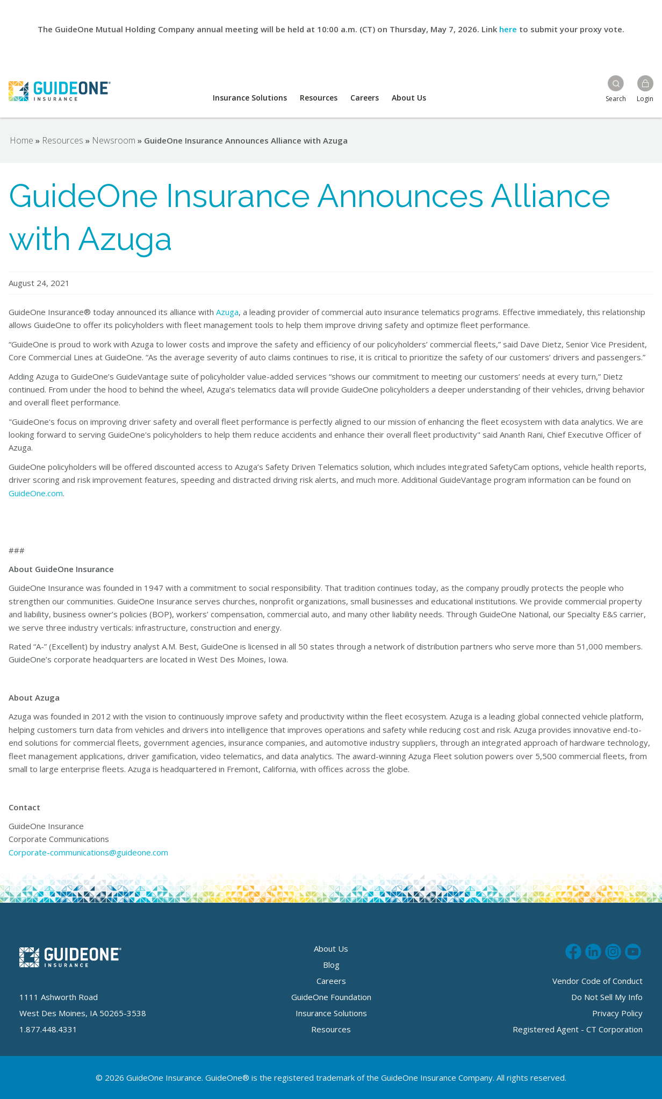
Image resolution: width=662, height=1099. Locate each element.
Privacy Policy (617, 1013)
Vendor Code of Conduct (597, 980)
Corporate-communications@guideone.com (88, 852)
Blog (331, 964)
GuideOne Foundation (331, 996)
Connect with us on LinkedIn (593, 950)
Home (21, 140)
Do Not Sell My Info (607, 996)
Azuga (227, 311)
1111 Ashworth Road (58, 996)
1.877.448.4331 (48, 1029)
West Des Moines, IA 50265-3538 (82, 1013)
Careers (364, 97)
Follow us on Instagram (613, 950)
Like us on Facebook (573, 950)
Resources (318, 97)
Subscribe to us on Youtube (633, 950)
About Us (409, 97)
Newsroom (113, 140)
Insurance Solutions (250, 97)
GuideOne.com (36, 493)
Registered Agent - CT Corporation (578, 1029)
